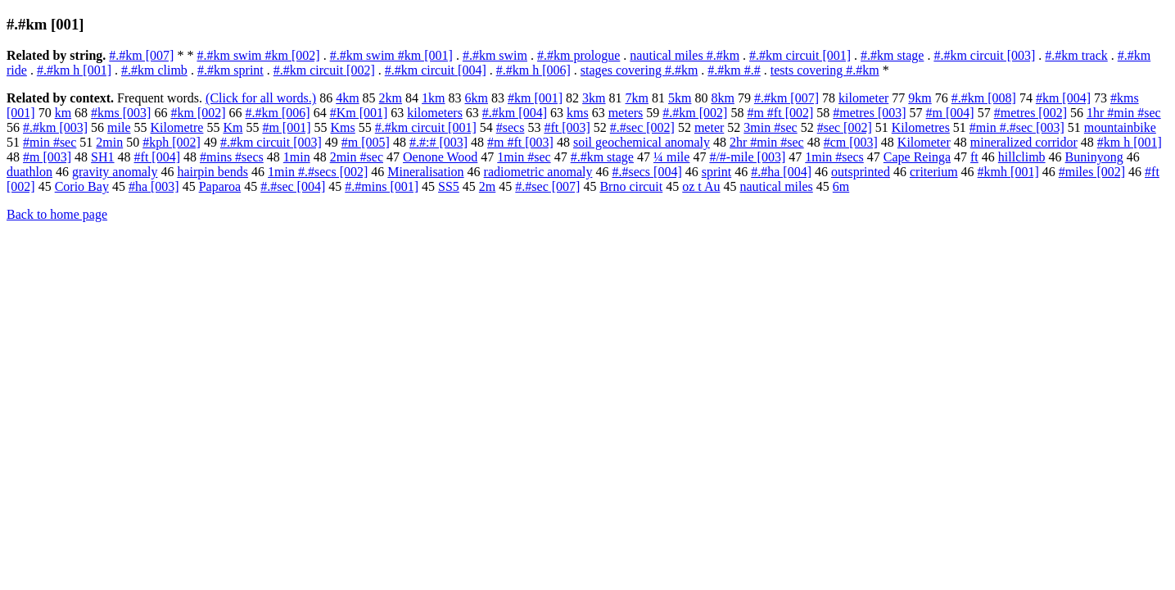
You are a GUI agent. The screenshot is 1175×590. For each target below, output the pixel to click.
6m (841, 186)
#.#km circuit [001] (800, 55)
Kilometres (921, 127)
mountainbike (1120, 127)
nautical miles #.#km (684, 55)
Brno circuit (630, 186)
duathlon (29, 172)
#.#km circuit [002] (324, 70)
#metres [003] (869, 113)
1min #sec (523, 157)
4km (347, 98)
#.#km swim (495, 55)
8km (722, 98)
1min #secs (834, 157)
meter (709, 127)
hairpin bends (212, 172)
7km (637, 98)
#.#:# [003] (438, 142)
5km (679, 98)
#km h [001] (1129, 142)
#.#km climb (154, 70)
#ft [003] (567, 127)
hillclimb (1022, 157)
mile (118, 127)
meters (626, 113)
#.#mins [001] (381, 186)
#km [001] (535, 98)
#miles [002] (1092, 172)
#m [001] (286, 127)
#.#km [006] (278, 113)
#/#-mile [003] (747, 157)
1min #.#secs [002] (318, 172)
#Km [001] (359, 113)
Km (232, 127)
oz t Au (701, 186)
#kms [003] (121, 113)
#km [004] (1063, 98)
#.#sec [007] (547, 186)
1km (433, 98)
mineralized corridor (1024, 142)
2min (109, 142)
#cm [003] (851, 142)
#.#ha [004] (781, 172)
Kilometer (924, 142)
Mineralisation (425, 172)
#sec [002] (844, 127)
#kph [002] (171, 142)
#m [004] (950, 113)
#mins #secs (232, 157)
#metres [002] (1030, 113)
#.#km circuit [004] (435, 70)
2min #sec (356, 157)
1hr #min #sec (1124, 113)
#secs (510, 127)
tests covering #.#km (825, 70)
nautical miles (775, 186)
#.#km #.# (733, 70)
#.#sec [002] (642, 127)
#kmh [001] (1008, 172)
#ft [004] (157, 157)
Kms (343, 127)
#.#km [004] (514, 113)
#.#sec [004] (292, 186)
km (63, 113)
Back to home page (57, 214)
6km (476, 98)
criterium (934, 172)
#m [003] (47, 157)
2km (390, 98)
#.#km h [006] (533, 70)
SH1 (102, 157)
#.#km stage (892, 55)
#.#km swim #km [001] (391, 55)
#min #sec (49, 142)
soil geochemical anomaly (641, 142)
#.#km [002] (694, 113)
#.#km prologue (578, 55)
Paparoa (220, 186)
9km (919, 98)
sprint (716, 172)
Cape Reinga (917, 157)
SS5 (448, 186)
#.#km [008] (983, 98)
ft (974, 157)
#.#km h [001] (74, 70)
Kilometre (177, 127)
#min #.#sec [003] (1016, 127)
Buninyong (1094, 157)
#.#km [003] (55, 127)
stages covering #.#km (639, 70)
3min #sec (770, 127)
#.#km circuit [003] (984, 55)
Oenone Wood (440, 157)
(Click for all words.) (261, 98)
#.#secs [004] (646, 172)
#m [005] (365, 142)
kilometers (435, 113)
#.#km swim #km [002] (258, 55)
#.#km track (1076, 55)
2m (487, 186)
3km (593, 98)
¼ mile (671, 157)
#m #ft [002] (780, 113)
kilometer (863, 98)
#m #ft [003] (520, 142)
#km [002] (197, 113)
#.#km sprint (230, 70)
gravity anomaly (114, 172)
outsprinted (860, 172)
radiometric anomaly (538, 172)
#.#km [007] (141, 55)
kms (578, 113)
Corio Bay (82, 186)
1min (296, 157)
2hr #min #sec (767, 142)
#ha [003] (154, 186)
